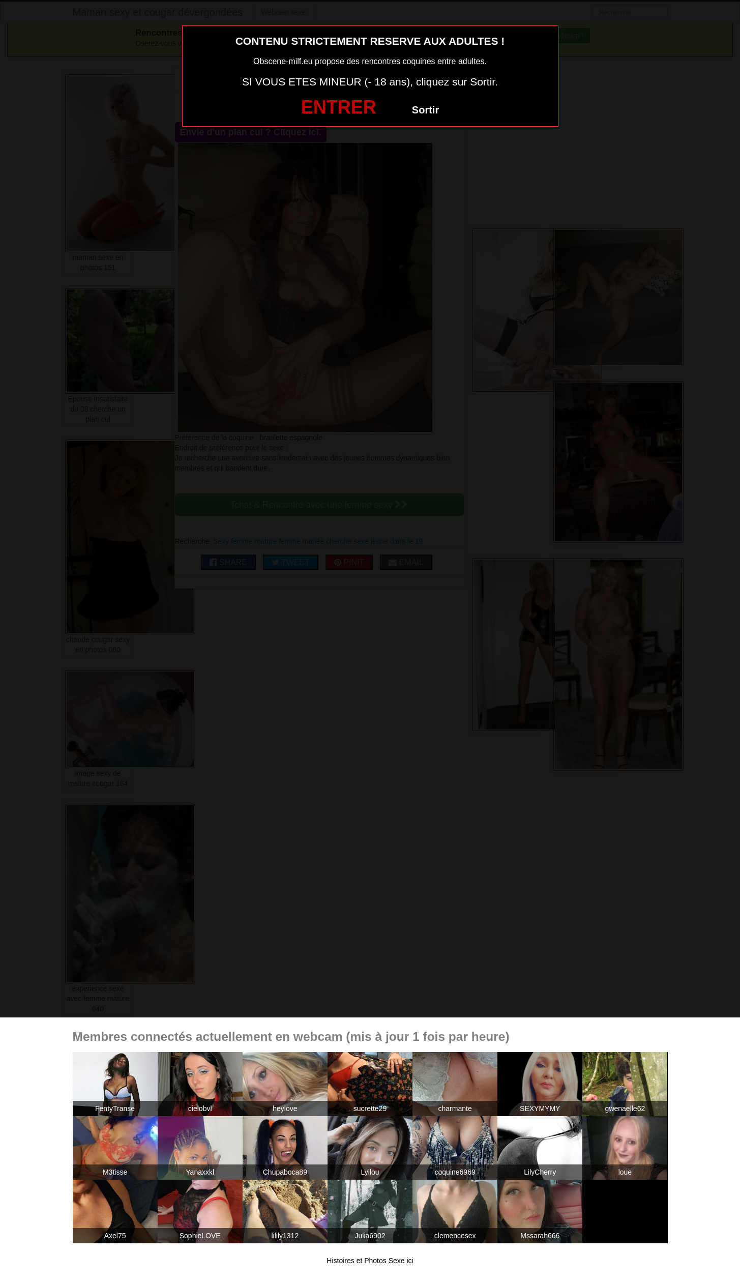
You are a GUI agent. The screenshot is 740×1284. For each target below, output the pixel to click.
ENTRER (338, 107)
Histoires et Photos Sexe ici (370, 1261)
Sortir (425, 109)
